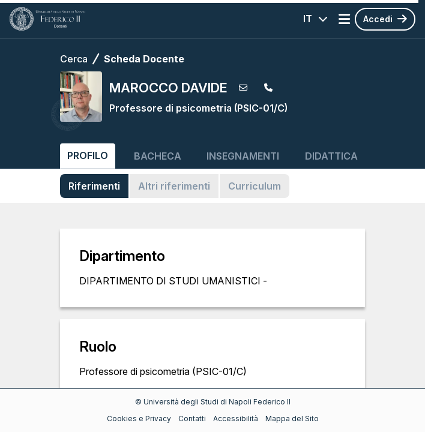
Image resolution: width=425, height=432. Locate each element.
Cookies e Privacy (139, 418)
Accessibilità (235, 418)
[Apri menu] (344, 19)
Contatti (192, 418)
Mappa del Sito (292, 418)
